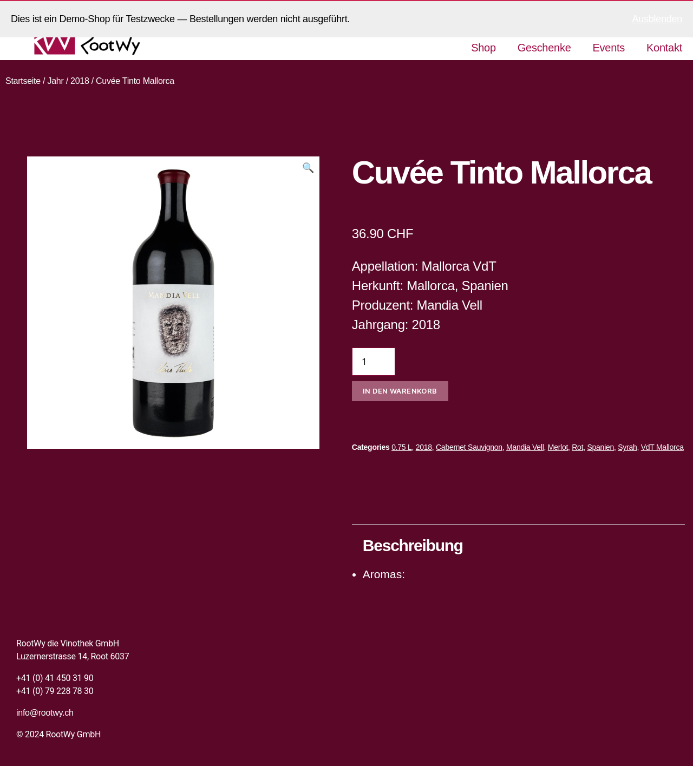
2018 (79, 81)
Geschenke (544, 48)
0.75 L (401, 447)
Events (609, 48)
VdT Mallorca (662, 447)
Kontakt (664, 48)
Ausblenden (657, 19)
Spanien (600, 447)
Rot (577, 447)
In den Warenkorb (400, 391)
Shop (483, 48)
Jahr (55, 81)
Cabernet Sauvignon (469, 447)
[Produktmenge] (373, 362)
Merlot (558, 447)
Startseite (23, 81)
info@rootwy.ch (45, 712)
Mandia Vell (525, 447)
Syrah (627, 447)
